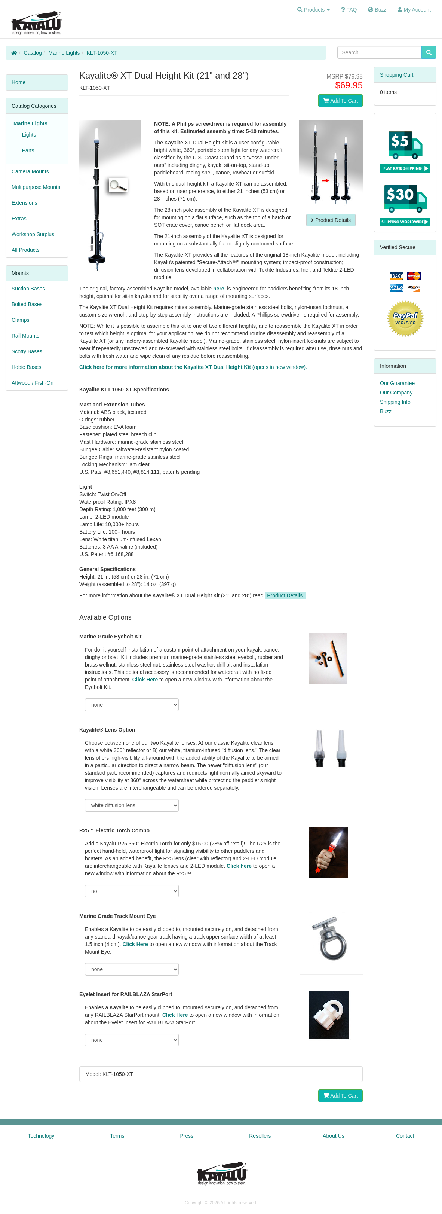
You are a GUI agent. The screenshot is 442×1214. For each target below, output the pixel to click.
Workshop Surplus (33, 234)
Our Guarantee (397, 383)
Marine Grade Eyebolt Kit (110, 637)
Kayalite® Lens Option (107, 730)
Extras (19, 219)
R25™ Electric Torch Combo (114, 830)
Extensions (24, 203)
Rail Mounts (25, 336)
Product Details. (285, 595)
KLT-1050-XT (101, 53)
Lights (27, 135)
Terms (117, 1136)
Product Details (331, 220)
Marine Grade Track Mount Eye (117, 916)
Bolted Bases (27, 304)
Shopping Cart (397, 75)
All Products (26, 250)
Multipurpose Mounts (36, 187)
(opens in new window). (193, 367)
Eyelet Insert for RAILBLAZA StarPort (125, 994)
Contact (405, 1136)
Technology (41, 1136)
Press (186, 1136)
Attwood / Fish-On (32, 383)
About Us (333, 1136)
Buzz (386, 411)
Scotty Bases (27, 351)
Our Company (396, 393)
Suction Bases (28, 289)
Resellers (260, 1136)
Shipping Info (395, 402)
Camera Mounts (30, 171)
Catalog (33, 53)
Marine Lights (64, 53)
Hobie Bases (26, 367)
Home (18, 82)
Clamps (20, 320)
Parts (26, 150)
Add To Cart (340, 101)
